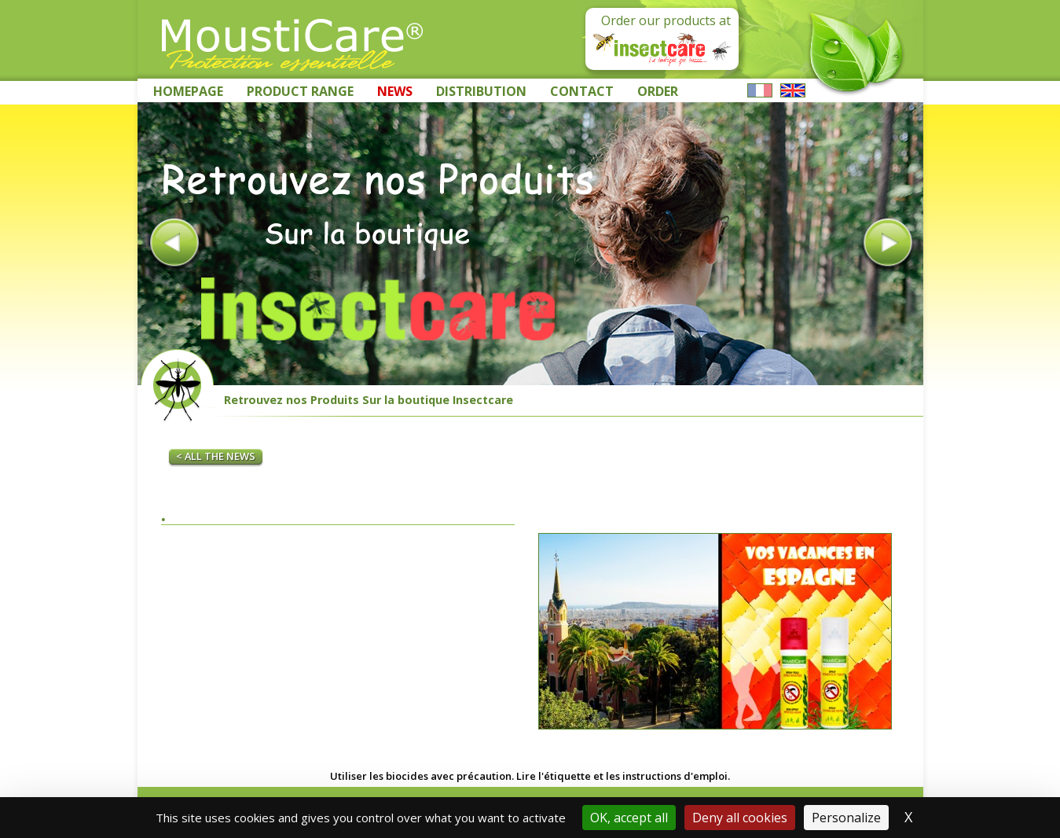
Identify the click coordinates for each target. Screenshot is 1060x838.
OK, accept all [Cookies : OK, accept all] (629, 817)
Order (657, 91)
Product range (300, 91)
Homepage (188, 91)
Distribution (481, 91)
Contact (582, 91)
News (395, 91)
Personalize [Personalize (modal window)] (846, 817)
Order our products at (662, 39)
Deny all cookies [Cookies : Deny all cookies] (739, 817)
